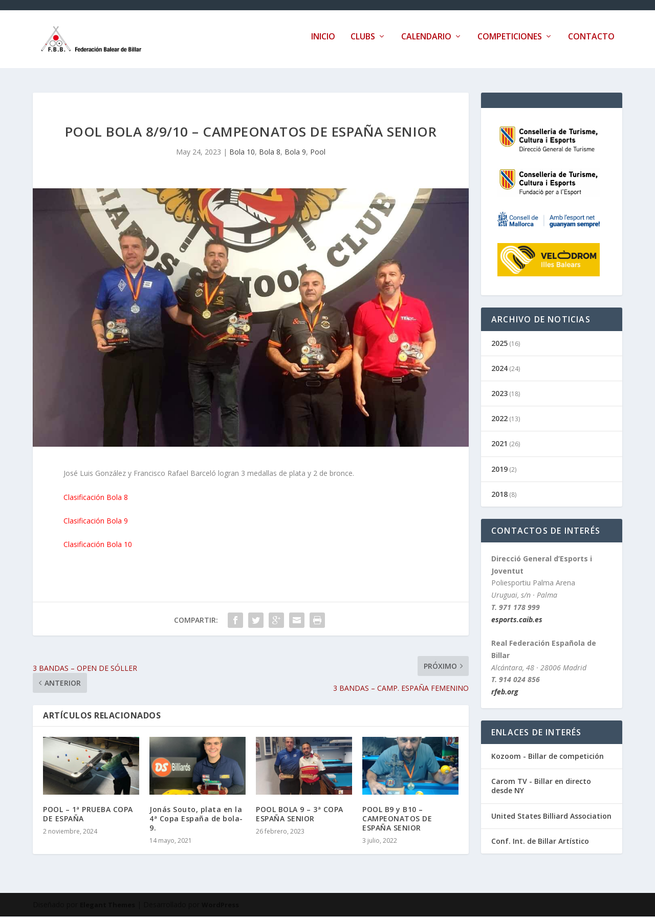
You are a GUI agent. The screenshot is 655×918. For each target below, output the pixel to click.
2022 (499, 420)
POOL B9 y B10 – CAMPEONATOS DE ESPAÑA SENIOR (397, 820)
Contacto (591, 43)
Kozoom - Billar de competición (547, 757)
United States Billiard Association (551, 817)
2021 (499, 445)
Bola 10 (242, 153)
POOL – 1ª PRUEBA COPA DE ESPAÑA (88, 815)
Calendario (426, 43)
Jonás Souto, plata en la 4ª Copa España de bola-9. (196, 820)
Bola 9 (295, 153)
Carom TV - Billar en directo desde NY (541, 787)
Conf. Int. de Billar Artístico (540, 842)
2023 (499, 395)
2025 (499, 344)
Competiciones (509, 43)
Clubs (363, 43)
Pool (317, 153)
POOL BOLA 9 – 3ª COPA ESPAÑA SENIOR (299, 815)
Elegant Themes (107, 906)
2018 (499, 495)
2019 (499, 470)
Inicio (323, 43)
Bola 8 (269, 153)
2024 (499, 370)
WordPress (220, 906)
